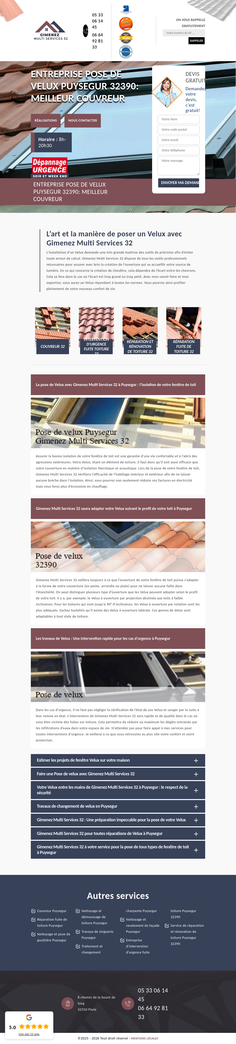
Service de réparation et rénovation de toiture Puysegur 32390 (187, 934)
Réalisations (46, 121)
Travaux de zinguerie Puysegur (97, 934)
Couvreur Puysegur (51, 911)
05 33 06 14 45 (97, 21)
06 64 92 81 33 (97, 41)
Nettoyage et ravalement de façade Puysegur (142, 925)
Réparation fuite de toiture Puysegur (52, 922)
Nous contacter (82, 121)
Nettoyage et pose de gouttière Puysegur (53, 937)
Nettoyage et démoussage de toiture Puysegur (94, 917)
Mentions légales (144, 1038)
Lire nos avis (29, 1034)
